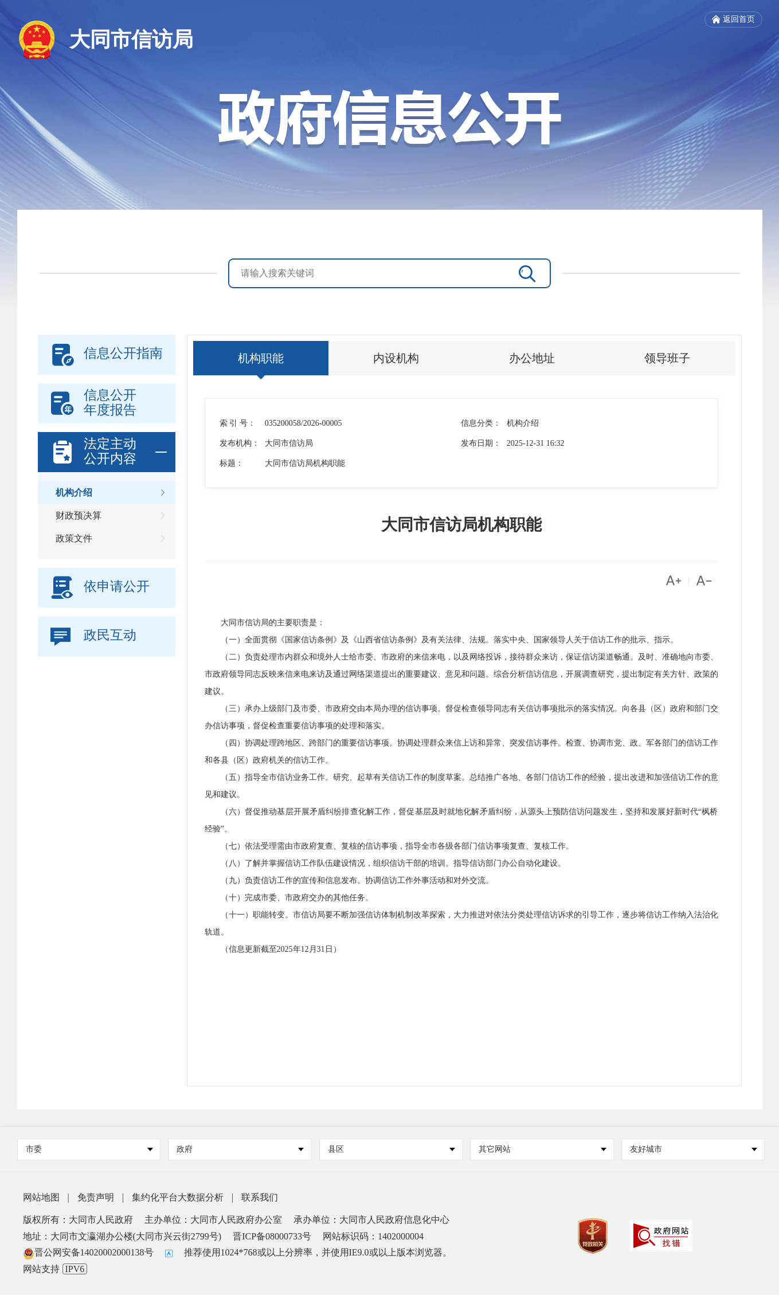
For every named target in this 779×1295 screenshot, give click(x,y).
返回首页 (733, 19)
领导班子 (667, 358)
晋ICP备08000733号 (272, 1236)
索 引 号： (238, 423)
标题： (232, 463)
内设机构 (396, 358)
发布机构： (240, 443)
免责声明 (95, 1197)
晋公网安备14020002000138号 (88, 1252)
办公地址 (532, 358)
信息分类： (481, 423)
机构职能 (261, 358)
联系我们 (259, 1197)
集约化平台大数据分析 (178, 1197)
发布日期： (481, 443)
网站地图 (41, 1197)
